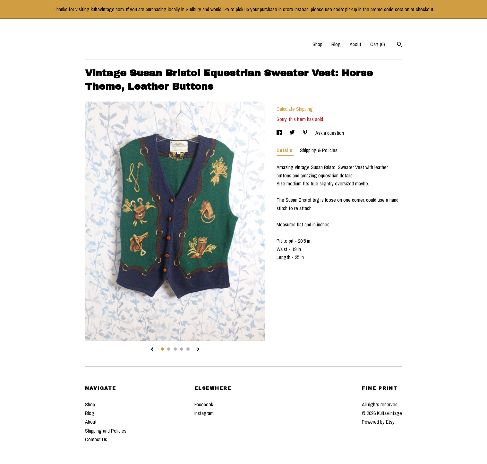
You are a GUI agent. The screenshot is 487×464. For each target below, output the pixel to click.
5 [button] (188, 349)
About (355, 44)
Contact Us (96, 439)
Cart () (377, 44)
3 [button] (175, 349)
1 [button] (162, 349)
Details (285, 150)
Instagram (204, 413)
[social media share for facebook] (280, 132)
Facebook (203, 404)
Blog (336, 44)
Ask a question (329, 132)
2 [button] (168, 349)
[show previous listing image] (152, 349)
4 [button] (181, 349)
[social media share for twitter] (292, 132)
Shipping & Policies (318, 150)
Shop (317, 44)
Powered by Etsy (378, 421)
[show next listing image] (198, 349)
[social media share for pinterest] (306, 132)
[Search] (399, 45)
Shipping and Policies (105, 430)
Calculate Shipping (295, 108)
